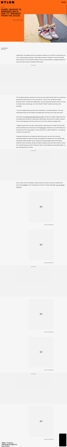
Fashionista (43, 127)
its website (25, 185)
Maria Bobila (5, 48)
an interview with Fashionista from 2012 (33, 116)
